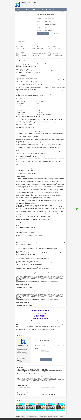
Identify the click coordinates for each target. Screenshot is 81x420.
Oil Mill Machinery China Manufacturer (26, 11)
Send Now (46, 359)
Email (35, 338)
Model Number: (39, 18)
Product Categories (26, 9)
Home (19, 9)
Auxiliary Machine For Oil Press (54, 416)
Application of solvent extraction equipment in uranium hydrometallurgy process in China (37, 378)
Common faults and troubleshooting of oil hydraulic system (32, 369)
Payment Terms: (39, 28)
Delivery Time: (39, 27)
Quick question (37, 345)
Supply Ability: (39, 30)
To (35, 340)
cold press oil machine (34, 416)
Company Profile (36, 9)
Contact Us (51, 9)
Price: (38, 24)
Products (18, 11)
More (40, 397)
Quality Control (44, 9)
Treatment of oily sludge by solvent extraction (28, 373)
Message (36, 348)
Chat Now (56, 33)
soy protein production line (43, 416)
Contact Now (43, 33)
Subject (35, 343)
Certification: (38, 21)
